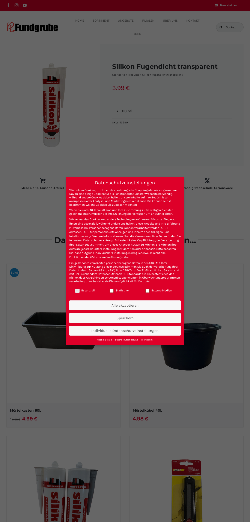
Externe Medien (158, 290)
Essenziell (85, 290)
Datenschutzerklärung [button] (127, 339)
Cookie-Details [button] (105, 339)
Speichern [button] (125, 318)
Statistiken (120, 290)
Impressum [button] (147, 339)
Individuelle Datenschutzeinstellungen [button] (125, 330)
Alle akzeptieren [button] (125, 305)
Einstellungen (110, 249)
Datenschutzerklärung (98, 240)
